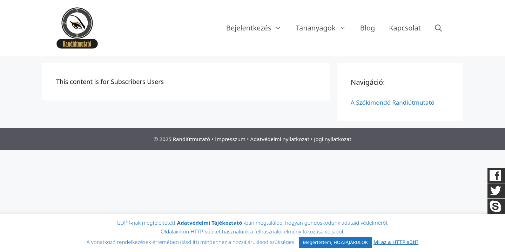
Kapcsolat (405, 28)
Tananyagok (324, 28)
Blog (367, 28)
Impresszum (230, 138)
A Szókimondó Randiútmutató (393, 102)
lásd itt (189, 241)
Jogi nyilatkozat (332, 138)
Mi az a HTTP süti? (395, 241)
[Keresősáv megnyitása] (438, 28)
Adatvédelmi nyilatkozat (279, 138)
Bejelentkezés (257, 28)
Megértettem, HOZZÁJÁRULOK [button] (335, 242)
